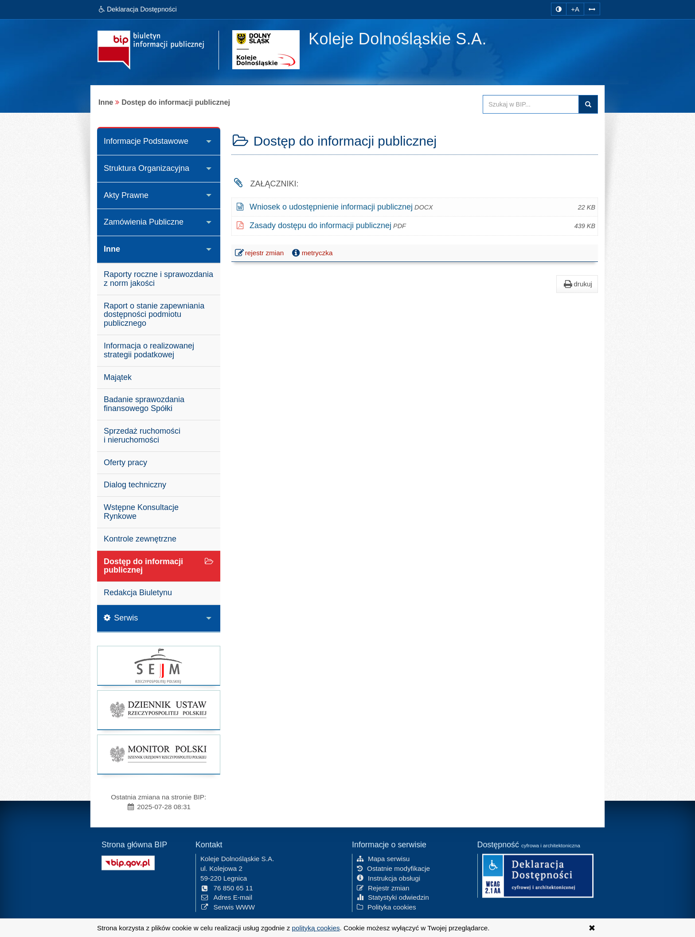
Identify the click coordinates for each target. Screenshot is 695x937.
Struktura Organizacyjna (146, 168)
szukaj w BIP (588, 104)
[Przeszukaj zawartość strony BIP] (531, 104)
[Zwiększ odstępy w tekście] (592, 8)
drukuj (577, 284)
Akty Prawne (126, 195)
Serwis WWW (227, 906)
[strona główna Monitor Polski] (159, 754)
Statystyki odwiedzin (393, 897)
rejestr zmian (260, 254)
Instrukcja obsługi (388, 877)
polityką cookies (316, 928)
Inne (112, 249)
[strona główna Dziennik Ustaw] (159, 710)
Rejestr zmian (383, 887)
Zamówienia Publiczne (144, 221)
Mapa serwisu (383, 858)
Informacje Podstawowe (146, 141)
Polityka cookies (386, 906)
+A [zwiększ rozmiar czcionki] (575, 9)
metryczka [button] (311, 253)
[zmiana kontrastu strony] (558, 9)
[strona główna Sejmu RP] (159, 665)
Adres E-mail (226, 897)
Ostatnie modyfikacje (393, 867)
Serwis (121, 617)
